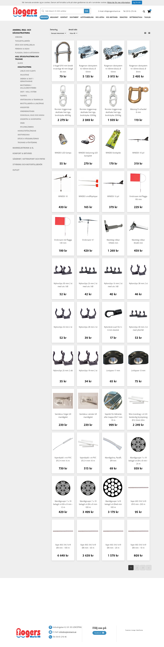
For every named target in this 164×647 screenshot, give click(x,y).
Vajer (22, 123)
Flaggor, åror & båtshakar (27, 52)
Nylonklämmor (27, 127)
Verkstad (123, 17)
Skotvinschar (24, 135)
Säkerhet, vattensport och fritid (29, 159)
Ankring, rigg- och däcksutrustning (22, 31)
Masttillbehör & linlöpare (32, 103)
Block (20, 63)
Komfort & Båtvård (22, 153)
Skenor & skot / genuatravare (27, 80)
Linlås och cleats (28, 71)
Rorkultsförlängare (27, 131)
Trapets (23, 96)
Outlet (16, 170)
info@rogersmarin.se (112, 11)
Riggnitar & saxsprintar (30, 119)
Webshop (44, 17)
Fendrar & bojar (22, 49)
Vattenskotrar (135, 17)
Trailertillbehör (22, 41)
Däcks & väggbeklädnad (28, 138)
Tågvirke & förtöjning (27, 142)
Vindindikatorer (27, 111)
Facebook (99, 633)
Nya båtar (100, 17)
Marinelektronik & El (23, 148)
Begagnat (54, 17)
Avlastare (24, 75)
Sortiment (74, 17)
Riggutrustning (24, 67)
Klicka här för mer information (118, 2)
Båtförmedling (87, 17)
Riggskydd (24, 107)
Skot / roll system (28, 92)
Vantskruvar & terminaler (31, 99)
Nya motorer (112, 17)
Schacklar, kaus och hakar (32, 115)
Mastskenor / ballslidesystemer (28, 86)
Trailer (147, 17)
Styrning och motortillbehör (27, 164)
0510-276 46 (131, 11)
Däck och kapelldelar (25, 45)
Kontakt (64, 17)
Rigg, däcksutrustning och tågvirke (27, 58)
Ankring (18, 37)
